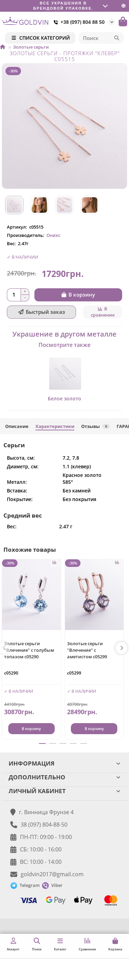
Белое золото (64, 398)
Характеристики (54, 426)
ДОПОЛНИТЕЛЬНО (64, 777)
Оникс (53, 235)
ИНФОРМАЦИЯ (64, 763)
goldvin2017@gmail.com (52, 874)
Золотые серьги (31, 47)
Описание (17, 426)
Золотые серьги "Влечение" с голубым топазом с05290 (29, 650)
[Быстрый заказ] (41, 312)
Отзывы (95, 426)
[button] (121, 648)
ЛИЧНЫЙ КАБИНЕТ (64, 791)
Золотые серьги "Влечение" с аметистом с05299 (87, 650)
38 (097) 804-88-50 (44, 824)
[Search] (101, 38)
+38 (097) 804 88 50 (78, 22)
